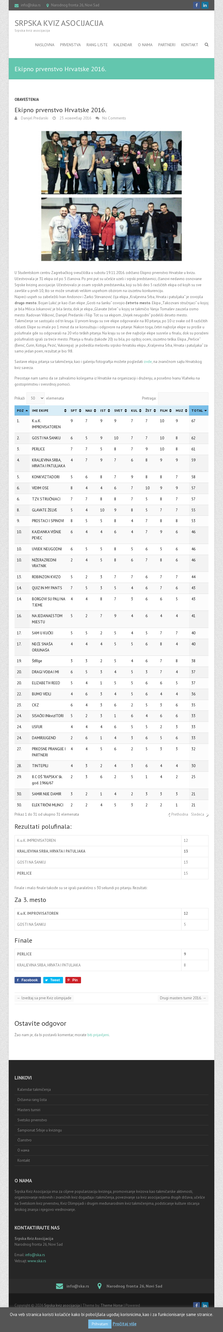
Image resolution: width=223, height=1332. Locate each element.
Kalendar (123, 44)
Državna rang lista (32, 1099)
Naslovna (44, 44)
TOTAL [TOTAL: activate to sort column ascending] (197, 410)
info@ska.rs (31, 5)
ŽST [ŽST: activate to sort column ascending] (148, 410)
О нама (23, 1150)
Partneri (166, 44)
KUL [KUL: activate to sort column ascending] (134, 410)
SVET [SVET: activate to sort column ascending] (118, 410)
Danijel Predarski (34, 118)
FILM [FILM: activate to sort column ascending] (164, 410)
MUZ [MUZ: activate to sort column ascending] (179, 410)
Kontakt (189, 44)
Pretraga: (175, 398)
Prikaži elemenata (39, 398)
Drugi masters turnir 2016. (183, 998)
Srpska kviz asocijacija (59, 23)
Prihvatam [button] (100, 1324)
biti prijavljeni (98, 1034)
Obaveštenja (27, 99)
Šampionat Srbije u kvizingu (39, 1130)
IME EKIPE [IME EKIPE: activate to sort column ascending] (40, 410)
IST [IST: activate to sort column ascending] (103, 410)
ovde (148, 361)
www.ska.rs (37, 1260)
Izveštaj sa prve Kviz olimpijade (44, 998)
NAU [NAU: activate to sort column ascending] (88, 410)
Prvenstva (70, 44)
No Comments (114, 118)
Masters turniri (28, 1109)
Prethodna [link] (179, 814)
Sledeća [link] (197, 814)
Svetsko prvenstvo (32, 1120)
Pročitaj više (124, 1323)
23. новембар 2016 (75, 118)
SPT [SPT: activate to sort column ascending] (74, 410)
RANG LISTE (97, 44)
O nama (145, 44)
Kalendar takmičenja (34, 1089)
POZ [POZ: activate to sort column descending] (20, 410)
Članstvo (24, 1140)
